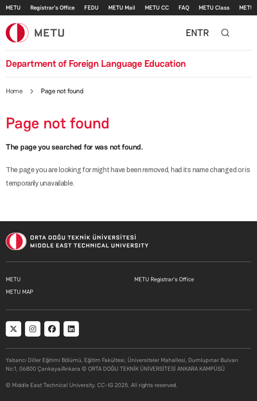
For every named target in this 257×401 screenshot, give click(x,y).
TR (203, 33)
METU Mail (121, 8)
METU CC (157, 8)
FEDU (91, 8)
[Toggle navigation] (246, 32)
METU (13, 8)
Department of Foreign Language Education (95, 63)
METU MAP (19, 292)
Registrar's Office (52, 8)
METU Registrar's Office (164, 279)
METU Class (214, 8)
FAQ (184, 8)
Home (14, 91)
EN (191, 33)
